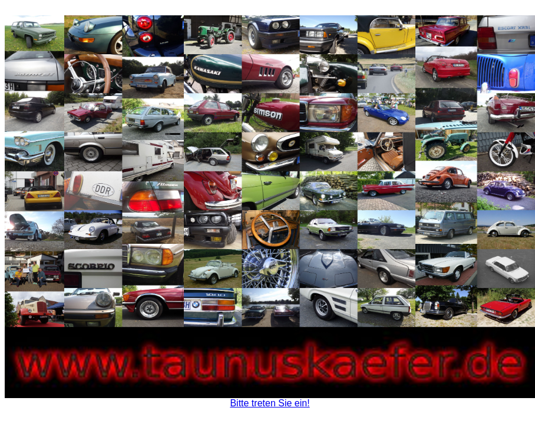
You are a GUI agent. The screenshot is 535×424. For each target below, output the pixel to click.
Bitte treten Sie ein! (269, 403)
